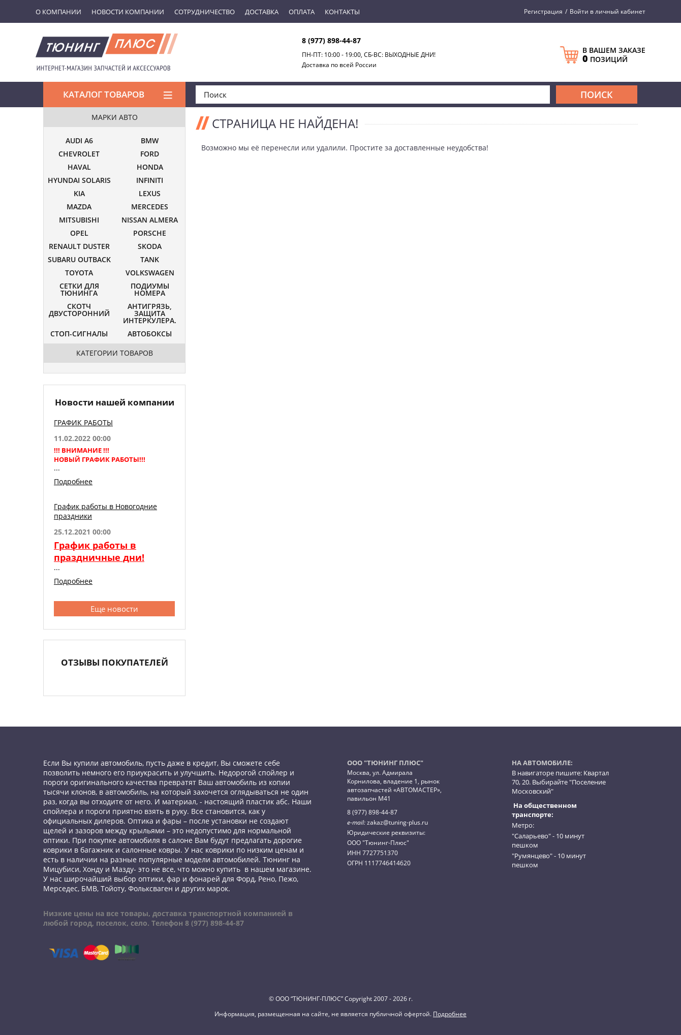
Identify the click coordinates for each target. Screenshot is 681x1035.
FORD (149, 154)
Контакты (342, 11)
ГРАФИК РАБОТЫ (83, 422)
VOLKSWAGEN (150, 273)
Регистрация (543, 11)
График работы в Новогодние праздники (105, 511)
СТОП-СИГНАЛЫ (79, 334)
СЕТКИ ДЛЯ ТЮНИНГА (79, 290)
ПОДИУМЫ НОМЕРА (150, 290)
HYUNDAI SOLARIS (79, 181)
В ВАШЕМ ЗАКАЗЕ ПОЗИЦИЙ (613, 55)
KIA (79, 194)
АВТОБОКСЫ (150, 334)
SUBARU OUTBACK (79, 260)
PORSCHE (149, 234)
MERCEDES (149, 207)
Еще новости (114, 609)
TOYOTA (79, 273)
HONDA (150, 168)
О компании (58, 11)
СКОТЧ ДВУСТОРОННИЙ (79, 310)
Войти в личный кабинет (607, 11)
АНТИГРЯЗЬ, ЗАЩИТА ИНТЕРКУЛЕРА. (149, 314)
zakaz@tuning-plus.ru (397, 822)
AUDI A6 (79, 141)
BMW (150, 141)
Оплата (302, 11)
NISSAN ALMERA (149, 220)
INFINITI (149, 181)
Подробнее (73, 481)
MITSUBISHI (79, 220)
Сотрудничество (204, 11)
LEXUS (150, 194)
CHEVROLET (79, 154)
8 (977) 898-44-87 (331, 40)
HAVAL (79, 168)
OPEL (79, 234)
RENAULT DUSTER (79, 247)
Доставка (261, 11)
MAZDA (79, 207)
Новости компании (127, 11)
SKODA (150, 247)
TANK (149, 260)
